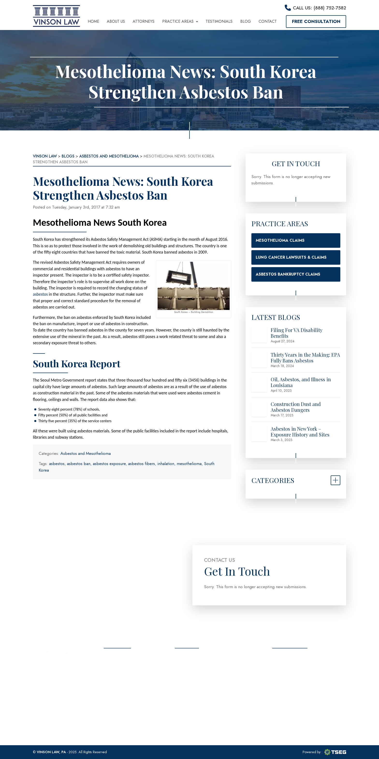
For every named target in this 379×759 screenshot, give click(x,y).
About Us (116, 21)
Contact (268, 21)
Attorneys (143, 21)
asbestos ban (78, 463)
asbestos (40, 294)
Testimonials (219, 21)
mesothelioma (189, 463)
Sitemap (111, 717)
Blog (245, 21)
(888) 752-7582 (199, 676)
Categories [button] (272, 480)
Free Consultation (316, 21)
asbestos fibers (141, 463)
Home (93, 21)
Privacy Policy (119, 708)
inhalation (165, 463)
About (110, 666)
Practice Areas (180, 21)
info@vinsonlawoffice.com (207, 688)
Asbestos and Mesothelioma (85, 453)
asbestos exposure (109, 463)
